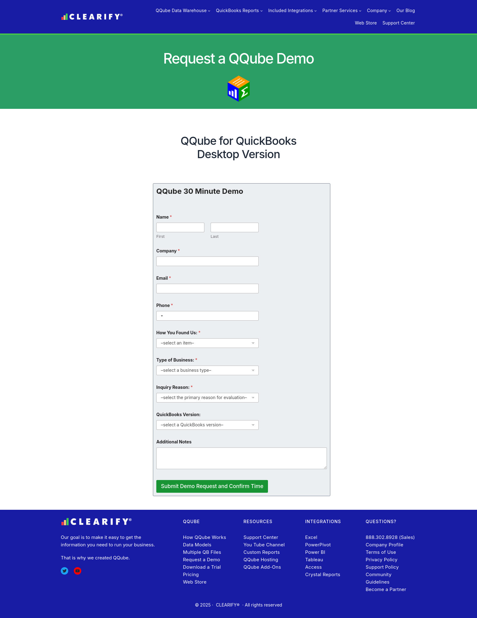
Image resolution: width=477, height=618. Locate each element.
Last (215, 236)
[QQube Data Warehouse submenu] (209, 10)
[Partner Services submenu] (360, 10)
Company (168, 250)
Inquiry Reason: (174, 387)
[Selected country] (160, 316)
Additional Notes (173, 441)
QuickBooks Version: (178, 414)
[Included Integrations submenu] (315, 10)
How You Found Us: (178, 332)
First (160, 236)
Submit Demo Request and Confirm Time (212, 486)
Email (163, 278)
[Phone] (207, 316)
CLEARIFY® (227, 604)
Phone (164, 305)
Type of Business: (176, 359)
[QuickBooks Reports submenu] (261, 10)
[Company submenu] (389, 10)
